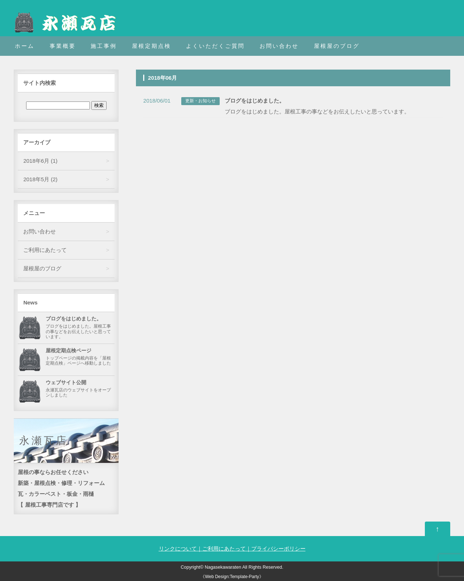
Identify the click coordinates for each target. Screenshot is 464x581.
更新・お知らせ (200, 100)
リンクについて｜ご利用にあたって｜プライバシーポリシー (232, 548)
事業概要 (63, 46)
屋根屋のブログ (337, 46)
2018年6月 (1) (40, 161)
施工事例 (104, 46)
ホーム (24, 46)
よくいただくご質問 (215, 46)
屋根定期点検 (151, 46)
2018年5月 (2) (40, 179)
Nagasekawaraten (223, 567)
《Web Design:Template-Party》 (231, 576)
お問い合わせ (279, 46)
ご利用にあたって (45, 250)
